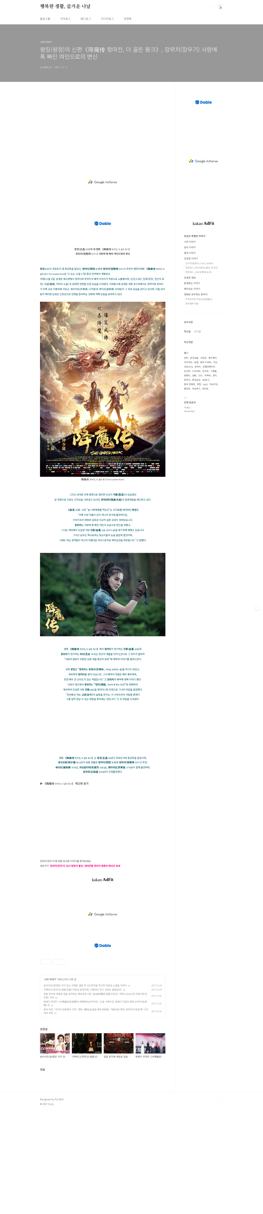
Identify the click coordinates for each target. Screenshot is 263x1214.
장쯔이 (187, 379)
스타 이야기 (50, 979)
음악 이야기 (190, 247)
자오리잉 (213, 384)
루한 (199, 384)
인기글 (197, 331)
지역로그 (65, 19)
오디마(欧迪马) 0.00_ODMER (199, 263)
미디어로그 (107, 19)
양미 (215, 375)
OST (200, 375)
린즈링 (205, 371)
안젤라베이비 (209, 366)
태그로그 (86, 19)
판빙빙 (187, 388)
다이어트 (188, 362)
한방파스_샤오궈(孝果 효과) (198, 272)
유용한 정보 (190, 277)
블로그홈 (45, 19)
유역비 (198, 366)
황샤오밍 (196, 379)
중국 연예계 (189, 384)
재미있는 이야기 (192, 288)
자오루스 (196, 388)
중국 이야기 (190, 253)
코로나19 (188, 366)
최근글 (187, 331)
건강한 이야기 (191, 258)
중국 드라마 (205, 362)
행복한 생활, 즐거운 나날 (65, 6)
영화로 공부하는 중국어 (195, 294)
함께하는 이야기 (192, 283)
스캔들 (213, 371)
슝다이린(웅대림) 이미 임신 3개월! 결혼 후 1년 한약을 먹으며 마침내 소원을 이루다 (85, 985)
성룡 (194, 375)
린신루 (187, 371)
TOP (220, 1100)
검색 (212, 6)
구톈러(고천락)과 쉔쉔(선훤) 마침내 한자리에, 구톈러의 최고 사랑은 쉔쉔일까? (83, 989)
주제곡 (208, 375)
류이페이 (212, 357)
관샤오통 (194, 357)
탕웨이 (187, 375)
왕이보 (205, 388)
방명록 (128, 19)
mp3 (205, 384)
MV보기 (205, 379)
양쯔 (186, 357)
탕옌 (196, 362)
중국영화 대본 (192, 303)
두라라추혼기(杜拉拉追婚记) (199, 299)
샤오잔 (203, 357)
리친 (215, 362)
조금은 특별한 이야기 (194, 236)
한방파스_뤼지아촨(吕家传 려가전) (202, 267)
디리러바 (196, 371)
